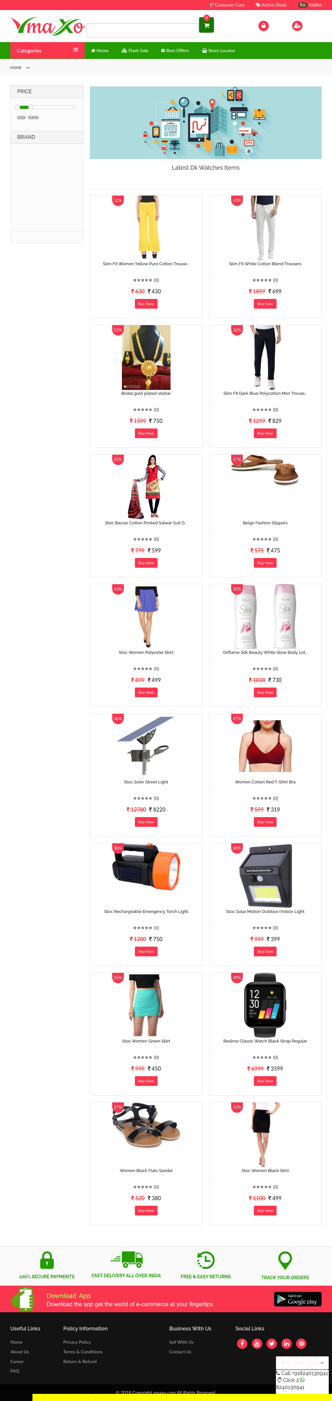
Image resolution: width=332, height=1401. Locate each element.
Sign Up (305, 25)
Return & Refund (80, 1361)
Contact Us (180, 1351)
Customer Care (227, 4)
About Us (19, 1351)
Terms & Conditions (82, 1351)
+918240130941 (310, 1373)
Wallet (310, 4)
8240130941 (290, 1387)
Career (17, 1361)
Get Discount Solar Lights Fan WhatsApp (72, 1397)
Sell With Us (181, 1342)
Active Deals (271, 4)
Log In (270, 25)
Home (16, 1342)
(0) (156, 280)
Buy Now (146, 303)
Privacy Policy (77, 1342)
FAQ (14, 1370)
